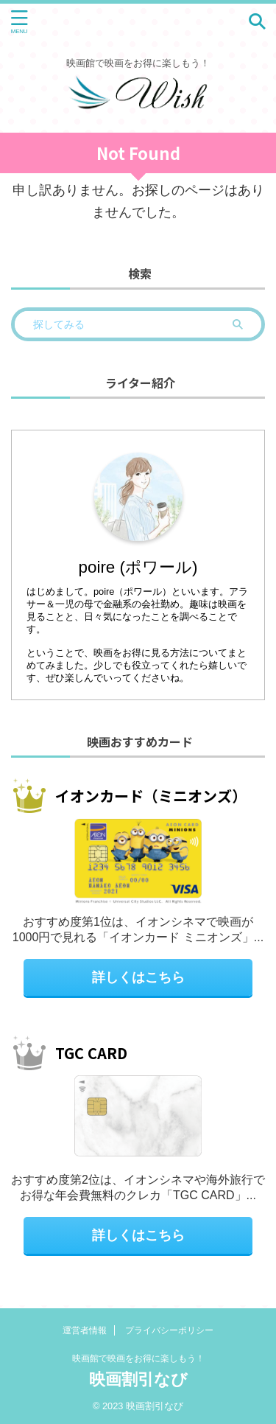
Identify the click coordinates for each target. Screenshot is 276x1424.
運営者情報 (85, 1330)
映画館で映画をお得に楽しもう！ (138, 1358)
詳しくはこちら (138, 977)
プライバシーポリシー (169, 1330)
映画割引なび (138, 1379)
